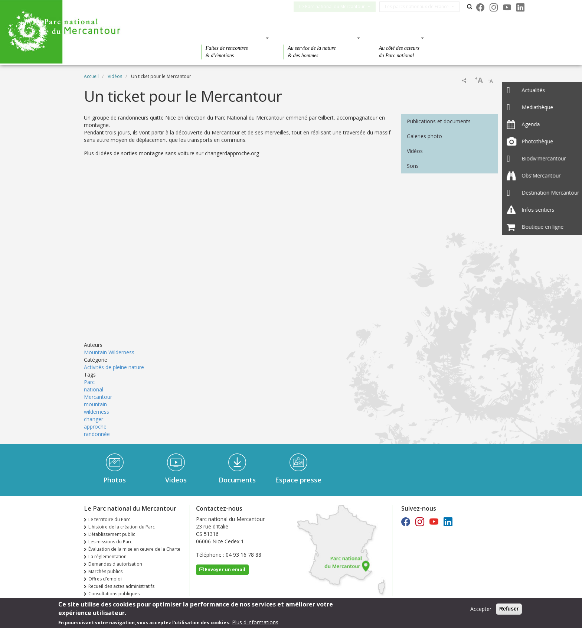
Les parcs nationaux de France (423, 6)
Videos (176, 479)
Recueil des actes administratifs (121, 586)
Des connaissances (319, 37)
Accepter (480, 608)
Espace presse (298, 479)
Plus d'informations (255, 622)
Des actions (397, 37)
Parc (89, 381)
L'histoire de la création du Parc (121, 527)
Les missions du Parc (110, 541)
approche (95, 426)
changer (93, 419)
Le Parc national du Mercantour (338, 6)
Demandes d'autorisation (115, 564)
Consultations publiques (114, 593)
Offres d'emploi (105, 579)
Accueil (91, 76)
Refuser (509, 609)
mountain (95, 404)
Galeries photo (424, 136)
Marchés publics (105, 571)
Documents (237, 479)
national (93, 389)
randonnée (97, 433)
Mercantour (98, 396)
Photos (114, 479)
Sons (413, 165)
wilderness (96, 411)
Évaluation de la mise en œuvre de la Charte (134, 549)
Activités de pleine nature (114, 367)
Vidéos (115, 76)
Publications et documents (439, 121)
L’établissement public (111, 534)
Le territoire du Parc (109, 519)
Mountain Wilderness (109, 352)
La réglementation (107, 556)
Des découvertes (233, 37)
